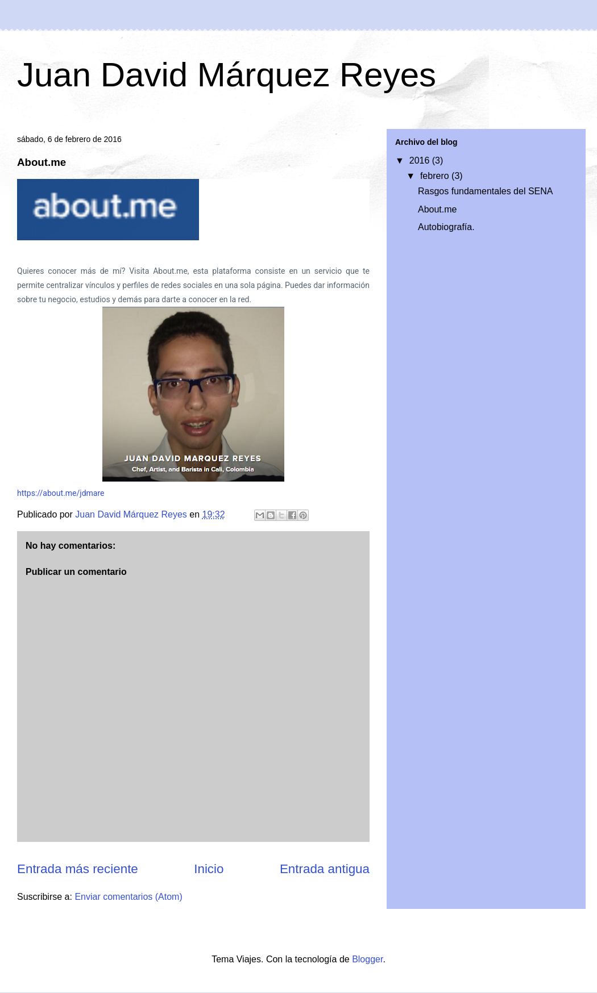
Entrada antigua (325, 869)
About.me (437, 209)
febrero (435, 176)
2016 (420, 160)
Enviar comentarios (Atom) (128, 897)
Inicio (208, 869)
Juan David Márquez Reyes (226, 75)
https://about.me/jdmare (60, 493)
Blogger (367, 959)
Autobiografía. (446, 227)
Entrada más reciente (77, 869)
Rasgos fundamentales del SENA (485, 191)
